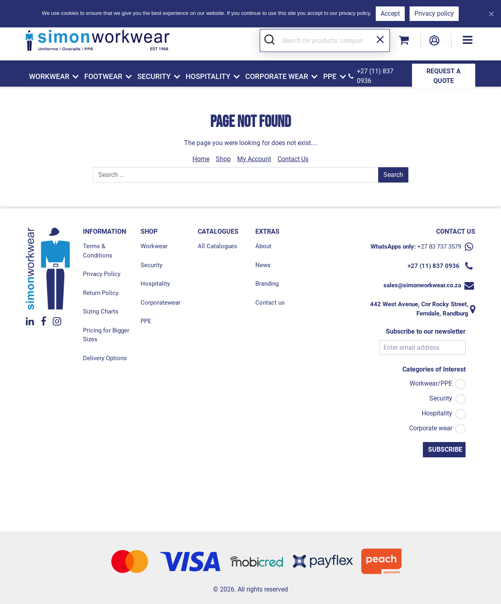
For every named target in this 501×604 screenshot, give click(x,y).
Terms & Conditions (97, 251)
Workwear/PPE (431, 383)
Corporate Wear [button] (276, 76)
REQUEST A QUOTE (443, 76)
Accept (390, 13)
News (263, 265)
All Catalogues (217, 246)
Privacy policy (434, 13)
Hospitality (155, 283)
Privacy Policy (101, 274)
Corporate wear (430, 428)
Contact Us (292, 159)
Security (151, 265)
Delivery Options (105, 358)
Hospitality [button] (208, 76)
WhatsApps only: (393, 246)
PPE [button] (329, 76)
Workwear (154, 246)
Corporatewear (160, 302)
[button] (467, 40)
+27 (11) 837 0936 (375, 76)
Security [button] (154, 76)
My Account (254, 159)
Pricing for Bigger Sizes (106, 335)
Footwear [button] (103, 76)
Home (201, 159)
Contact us (270, 302)
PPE (146, 321)
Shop (223, 159)
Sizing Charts (100, 311)
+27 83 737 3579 (439, 246)
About (263, 246)
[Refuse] (491, 14)
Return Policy (100, 293)
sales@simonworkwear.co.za (422, 285)
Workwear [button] (49, 76)
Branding (267, 283)
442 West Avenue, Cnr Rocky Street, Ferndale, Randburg (419, 309)
